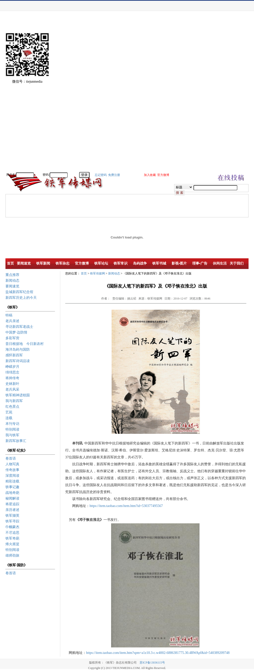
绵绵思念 (12, 372)
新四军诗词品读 (17, 361)
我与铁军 (12, 435)
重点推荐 (12, 275)
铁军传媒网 (97, 273)
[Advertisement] (237, 96)
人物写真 (12, 464)
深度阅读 (12, 475)
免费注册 (114, 175)
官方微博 (163, 175)
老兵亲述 (12, 321)
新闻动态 (12, 280)
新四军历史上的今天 (21, 298)
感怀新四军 (14, 355)
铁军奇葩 (12, 538)
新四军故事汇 (15, 441)
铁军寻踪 (12, 521)
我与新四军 (14, 401)
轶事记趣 (12, 487)
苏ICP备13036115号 (152, 662)
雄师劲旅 (12, 555)
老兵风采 (12, 389)
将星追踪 (12, 504)
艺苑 (8, 412)
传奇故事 (12, 470)
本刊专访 (12, 424)
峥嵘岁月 (12, 366)
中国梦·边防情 (16, 332)
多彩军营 (12, 338)
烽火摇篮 (12, 544)
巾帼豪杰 (12, 527)
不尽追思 (12, 533)
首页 (84, 273)
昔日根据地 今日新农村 (24, 344)
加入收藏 (150, 175)
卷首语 (10, 458)
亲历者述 (12, 510)
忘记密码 (101, 175)
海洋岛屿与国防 (17, 349)
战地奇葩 (12, 493)
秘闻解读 (12, 498)
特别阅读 (12, 429)
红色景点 (12, 406)
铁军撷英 (12, 515)
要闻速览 (12, 286)
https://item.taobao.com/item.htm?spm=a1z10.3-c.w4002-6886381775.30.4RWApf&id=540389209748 (157, 653)
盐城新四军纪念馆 (19, 292)
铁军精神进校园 (17, 395)
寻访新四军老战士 (19, 327)
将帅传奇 (12, 378)
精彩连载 (12, 481)
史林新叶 (12, 384)
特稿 (8, 315)
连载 (8, 418)
